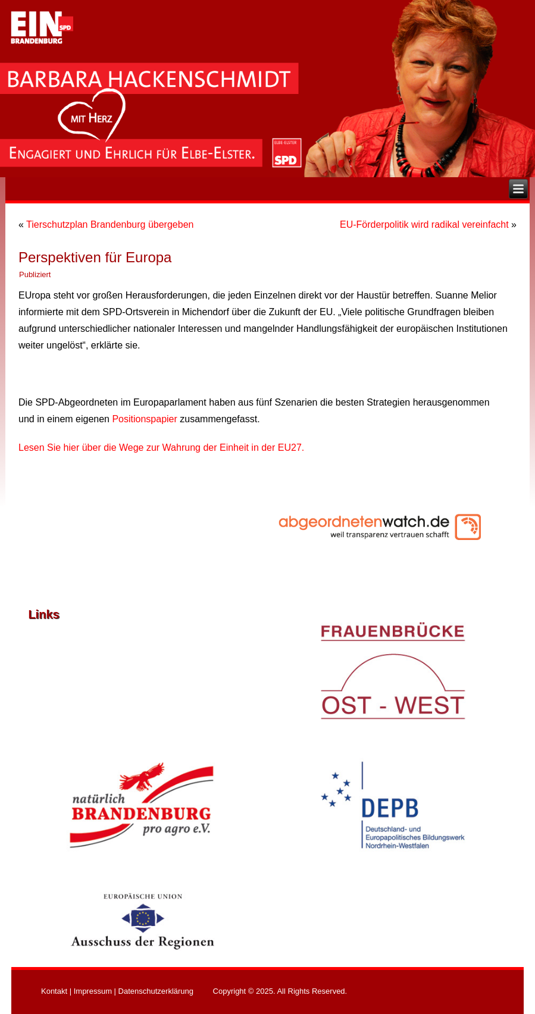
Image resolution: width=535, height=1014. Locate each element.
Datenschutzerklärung (155, 991)
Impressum (93, 991)
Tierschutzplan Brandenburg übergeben (109, 224)
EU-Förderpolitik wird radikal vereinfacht (424, 224)
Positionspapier (144, 419)
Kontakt (54, 991)
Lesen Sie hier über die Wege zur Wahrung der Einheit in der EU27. (161, 447)
